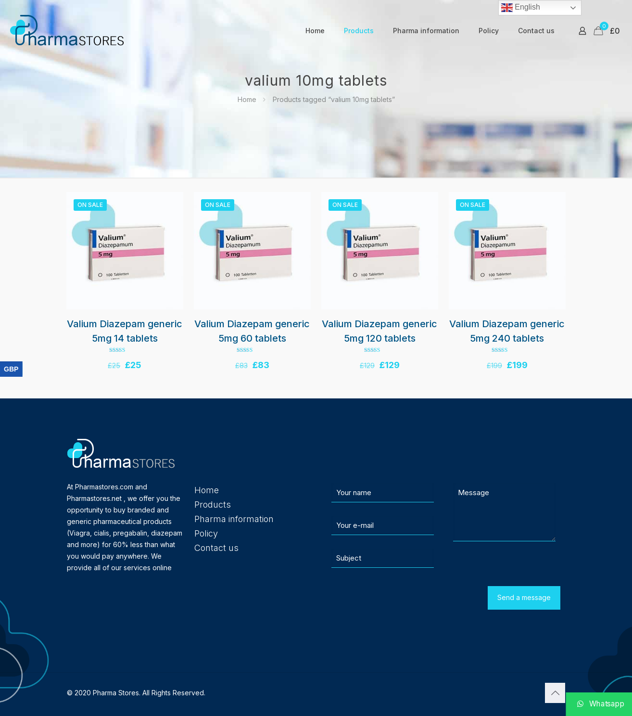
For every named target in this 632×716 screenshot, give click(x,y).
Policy (206, 533)
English (520, 7)
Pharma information (234, 519)
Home (247, 99)
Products (212, 504)
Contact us (216, 548)
